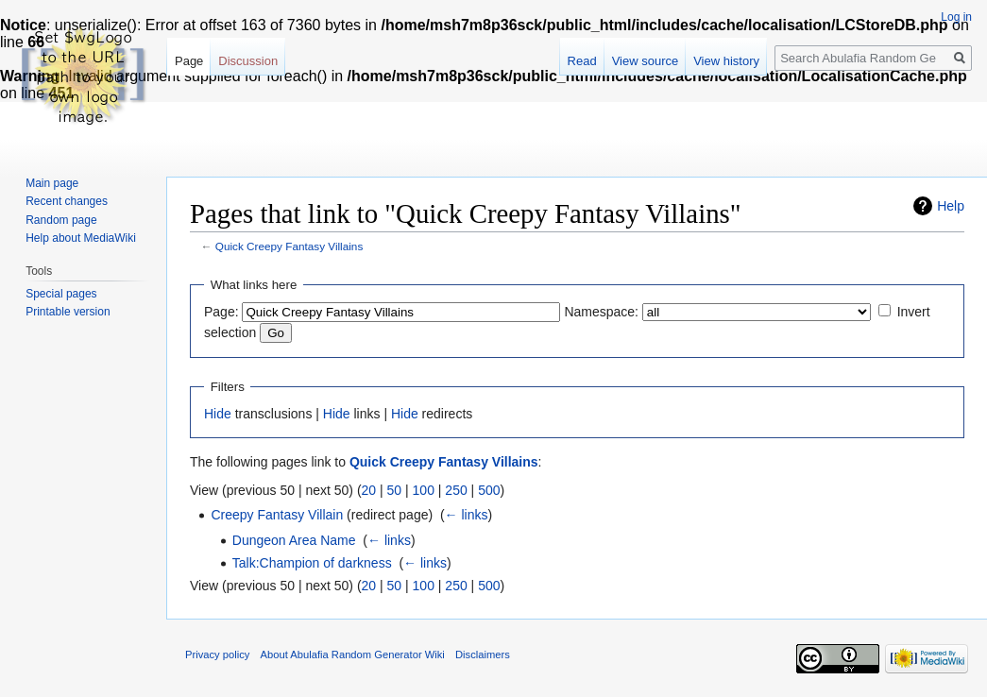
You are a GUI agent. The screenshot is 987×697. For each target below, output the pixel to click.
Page (189, 61)
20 (369, 490)
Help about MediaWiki (81, 238)
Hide (217, 413)
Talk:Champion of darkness (312, 562)
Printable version (68, 311)
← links (466, 514)
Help (950, 205)
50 (394, 490)
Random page (61, 220)
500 (489, 490)
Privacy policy (217, 654)
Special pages (61, 293)
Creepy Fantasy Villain (277, 514)
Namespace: (601, 311)
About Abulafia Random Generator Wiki (353, 654)
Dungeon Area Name (294, 540)
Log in (956, 17)
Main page (52, 183)
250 (456, 490)
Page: (221, 311)
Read (582, 61)
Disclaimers (482, 654)
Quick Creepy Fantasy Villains (289, 246)
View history (726, 61)
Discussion (248, 61)
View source (645, 61)
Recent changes (67, 201)
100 (423, 490)
